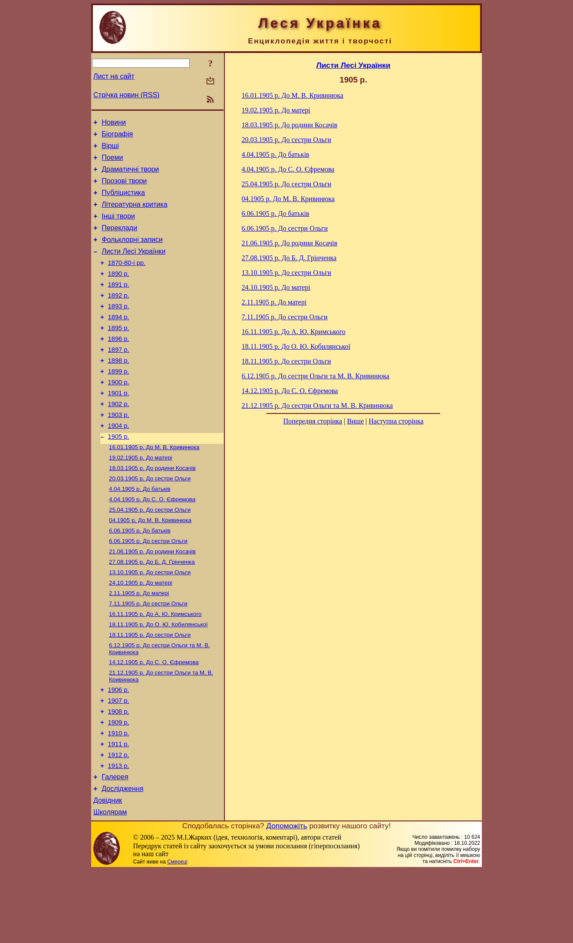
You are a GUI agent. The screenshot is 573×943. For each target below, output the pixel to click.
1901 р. (118, 425)
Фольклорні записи (132, 254)
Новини (114, 123)
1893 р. (118, 328)
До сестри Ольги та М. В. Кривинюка (315, 376)
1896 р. (118, 364)
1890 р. (118, 291)
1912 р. (118, 820)
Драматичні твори (130, 175)
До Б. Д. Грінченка (152, 610)
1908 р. (118, 772)
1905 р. (118, 474)
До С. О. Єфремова (152, 542)
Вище (355, 421)
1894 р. (118, 340)
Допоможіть (286, 898)
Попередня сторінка (312, 421)
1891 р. (118, 304)
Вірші (110, 149)
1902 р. (118, 437)
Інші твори (118, 228)
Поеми (112, 162)
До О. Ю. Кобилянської (158, 678)
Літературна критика (134, 214)
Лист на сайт (114, 76)
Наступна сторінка (396, 421)
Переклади (119, 241)
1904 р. (118, 462)
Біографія (117, 136)
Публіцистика (123, 201)
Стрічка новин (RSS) (126, 95)
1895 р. (118, 352)
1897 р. (118, 377)
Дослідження (122, 858)
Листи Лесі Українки (133, 267)
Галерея (115, 845)
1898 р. (118, 389)
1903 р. (118, 450)
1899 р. (118, 401)
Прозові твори (124, 188)
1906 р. (118, 747)
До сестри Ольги (150, 519)
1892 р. (118, 316)
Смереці (177, 934)
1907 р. (118, 760)
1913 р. (118, 833)
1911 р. (118, 808)
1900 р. (118, 413)
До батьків (140, 531)
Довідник (107, 871)
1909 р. (118, 784)
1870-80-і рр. (126, 279)
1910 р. (118, 796)
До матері (140, 497)
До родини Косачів (152, 508)
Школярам (110, 884)
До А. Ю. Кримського (155, 666)
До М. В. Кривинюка (154, 486)
